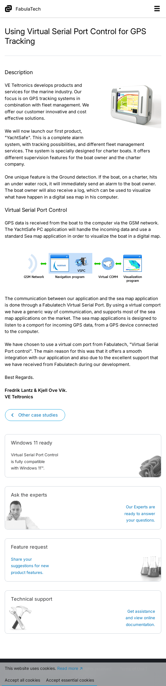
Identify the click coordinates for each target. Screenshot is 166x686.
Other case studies (38, 415)
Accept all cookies (22, 679)
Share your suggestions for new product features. (30, 566)
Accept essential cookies (70, 679)
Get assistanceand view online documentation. (140, 618)
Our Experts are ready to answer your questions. (139, 513)
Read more (67, 668)
